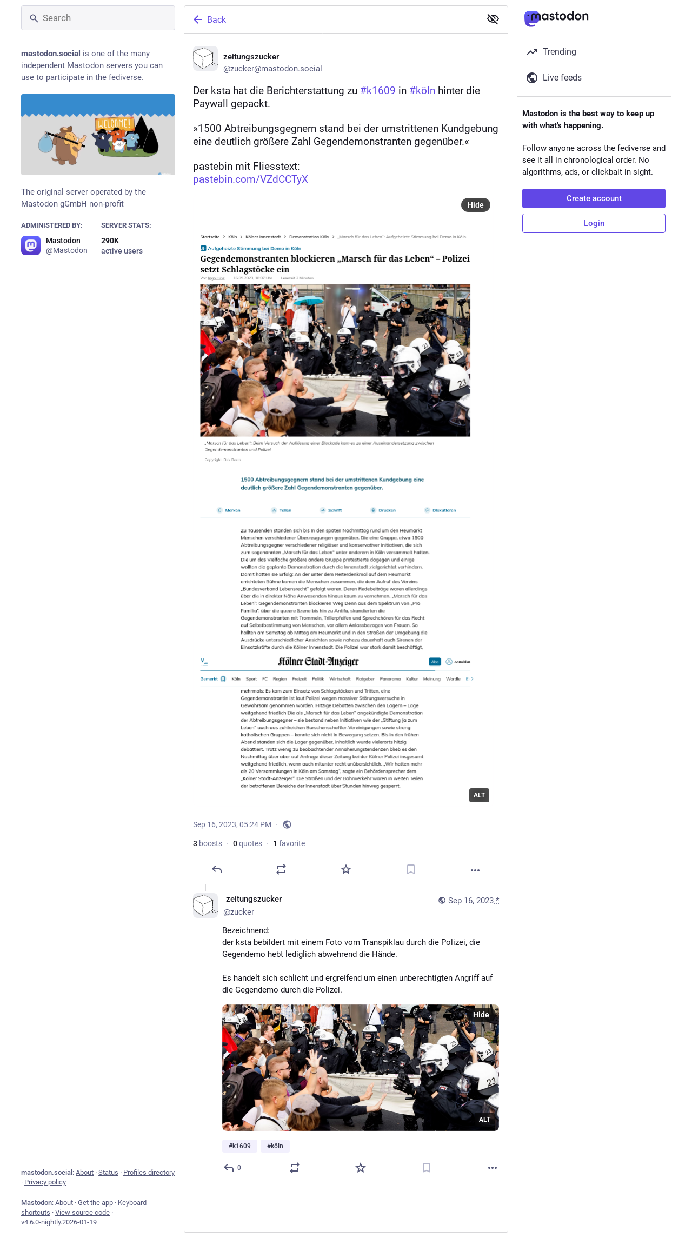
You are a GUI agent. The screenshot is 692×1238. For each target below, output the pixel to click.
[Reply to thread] (232, 1167)
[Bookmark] (410, 869)
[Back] (331, 19)
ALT (479, 795)
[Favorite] (346, 869)
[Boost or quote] (281, 869)
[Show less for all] (493, 19)
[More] (475, 870)
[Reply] (216, 869)
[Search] (98, 17)
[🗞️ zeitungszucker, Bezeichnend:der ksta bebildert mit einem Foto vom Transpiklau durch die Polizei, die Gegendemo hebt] (346, 1035)
